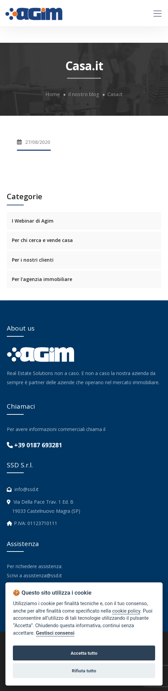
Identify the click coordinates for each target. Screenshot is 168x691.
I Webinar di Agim (33, 221)
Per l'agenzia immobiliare (42, 279)
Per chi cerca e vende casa (42, 240)
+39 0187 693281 (38, 445)
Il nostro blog (83, 94)
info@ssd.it (27, 489)
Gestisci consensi (55, 633)
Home (52, 94)
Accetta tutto (83, 653)
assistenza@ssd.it (42, 575)
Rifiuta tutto (84, 670)
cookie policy (126, 611)
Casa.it (115, 94)
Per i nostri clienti (33, 260)
